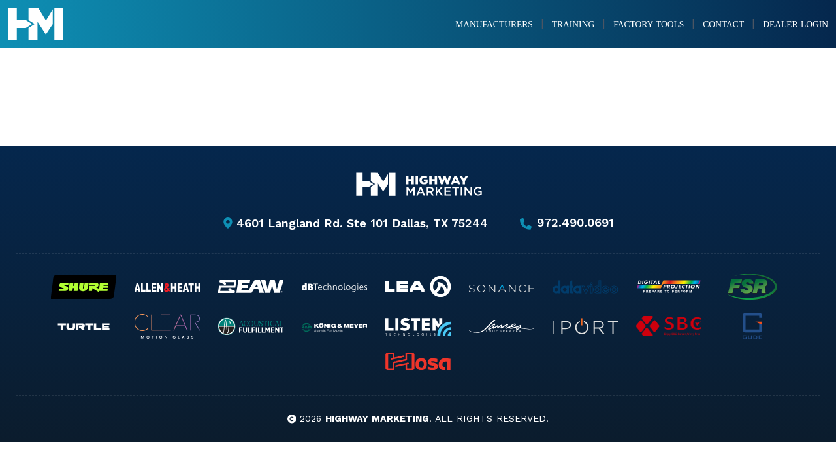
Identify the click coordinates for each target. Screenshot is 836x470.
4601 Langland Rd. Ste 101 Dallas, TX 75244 (355, 223)
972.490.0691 (567, 223)
